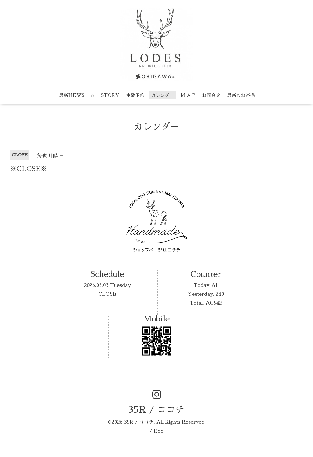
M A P (188, 95)
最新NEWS (71, 95)
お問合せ (211, 95)
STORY (110, 95)
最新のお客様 (241, 95)
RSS (159, 431)
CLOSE (107, 294)
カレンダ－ (162, 95)
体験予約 (135, 95)
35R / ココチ (156, 409)
